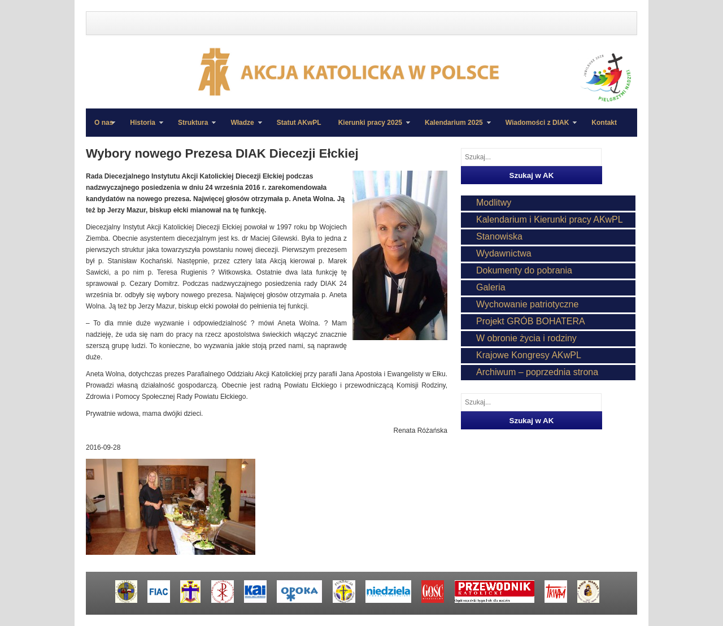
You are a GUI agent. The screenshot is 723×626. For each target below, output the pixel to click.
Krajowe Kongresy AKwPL (528, 355)
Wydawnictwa (504, 253)
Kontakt (604, 123)
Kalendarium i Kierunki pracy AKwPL (549, 219)
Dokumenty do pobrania (524, 270)
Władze (242, 128)
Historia (142, 128)
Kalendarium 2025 (453, 128)
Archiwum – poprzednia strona (537, 372)
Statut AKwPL (299, 123)
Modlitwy (493, 202)
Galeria (491, 287)
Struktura (192, 128)
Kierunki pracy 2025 (370, 128)
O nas (103, 123)
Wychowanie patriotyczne (527, 304)
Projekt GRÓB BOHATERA (530, 321)
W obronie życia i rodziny (526, 338)
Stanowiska (499, 236)
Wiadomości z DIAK (537, 128)
